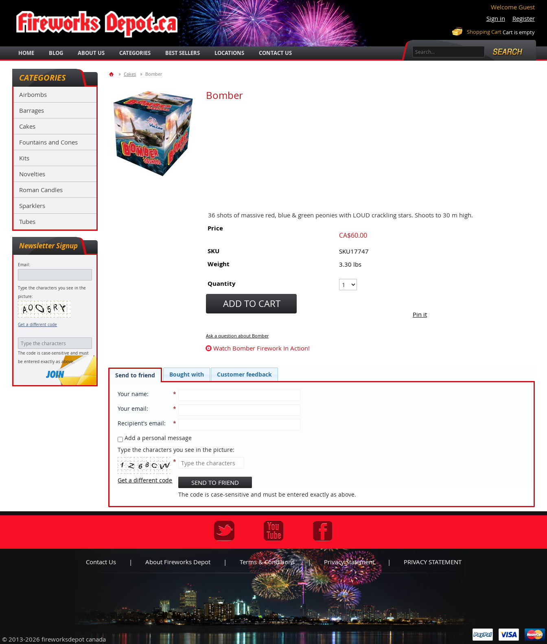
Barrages (31, 110)
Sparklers (32, 206)
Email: (24, 264)
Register (523, 18)
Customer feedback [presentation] (244, 374)
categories (135, 53)
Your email (132, 408)
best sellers (182, 53)
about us (91, 53)
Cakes (27, 126)
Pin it (420, 314)
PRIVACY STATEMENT (433, 562)
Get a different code (37, 324)
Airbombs (33, 94)
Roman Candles (41, 190)
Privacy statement (349, 562)
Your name (132, 394)
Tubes (27, 221)
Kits (24, 158)
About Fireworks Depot (177, 562)
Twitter (224, 531)
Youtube (273, 531)
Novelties (32, 174)
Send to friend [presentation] (135, 375)
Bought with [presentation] (186, 374)
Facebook (323, 531)
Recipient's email (141, 423)
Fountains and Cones (48, 142)
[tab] (135, 375)
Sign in (495, 18)
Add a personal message (155, 438)
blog (56, 53)
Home (26, 53)
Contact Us (275, 53)
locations (229, 53)
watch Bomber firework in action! (261, 348)
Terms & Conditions (267, 562)
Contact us (101, 562)
